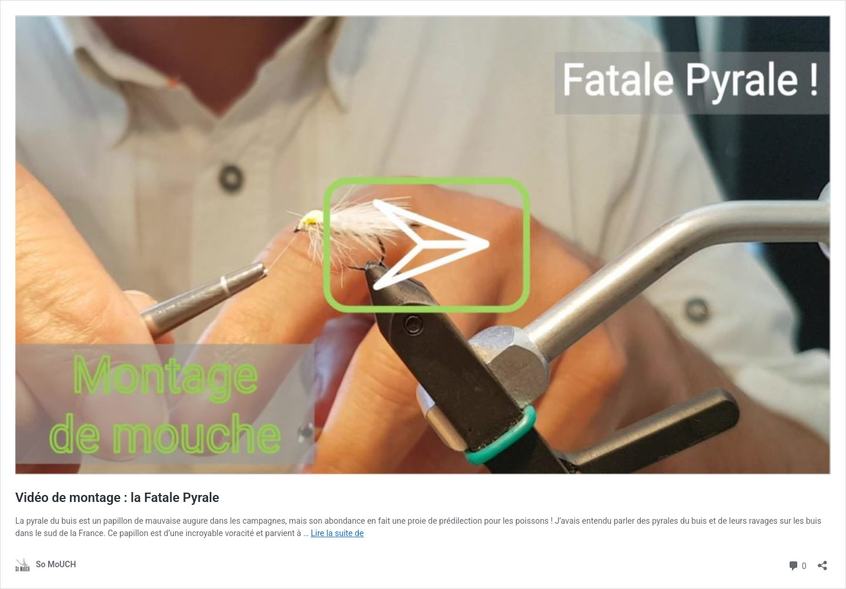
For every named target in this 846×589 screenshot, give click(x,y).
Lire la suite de (337, 533)
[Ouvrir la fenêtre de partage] (822, 562)
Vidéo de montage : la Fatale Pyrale (117, 497)
